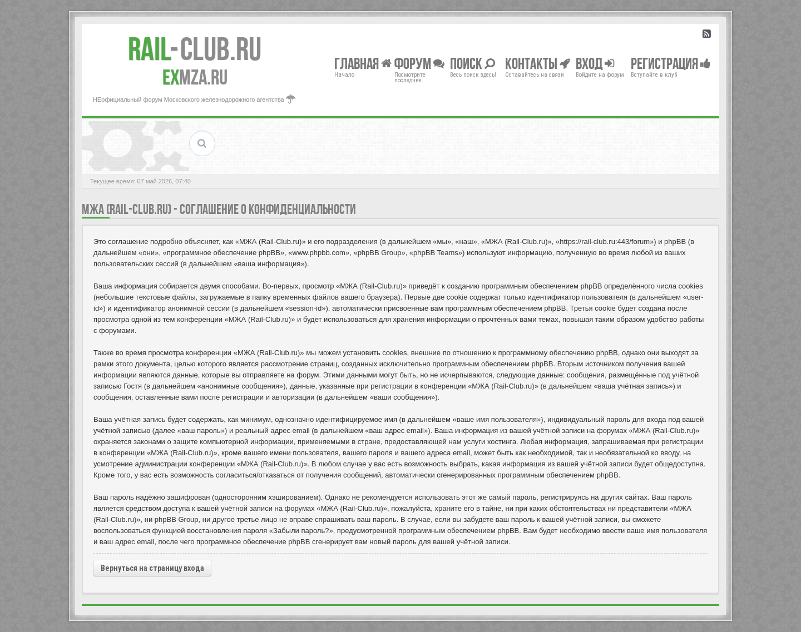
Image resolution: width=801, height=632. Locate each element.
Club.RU (194, 49)
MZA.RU (195, 77)
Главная (363, 63)
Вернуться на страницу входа (152, 568)
